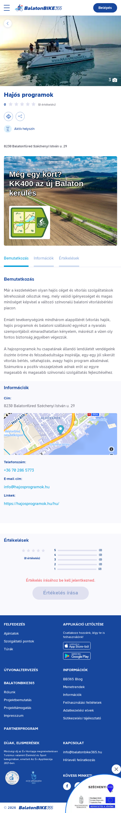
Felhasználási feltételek (82, 702)
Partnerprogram (21, 728)
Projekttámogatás (17, 708)
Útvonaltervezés (21, 670)
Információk (75, 670)
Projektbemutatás (18, 700)
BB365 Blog (73, 679)
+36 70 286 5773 (19, 470)
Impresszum (13, 715)
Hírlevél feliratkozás (79, 760)
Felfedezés (14, 624)
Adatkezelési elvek (78, 710)
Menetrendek (74, 687)
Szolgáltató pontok (19, 641)
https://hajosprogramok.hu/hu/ (31, 503)
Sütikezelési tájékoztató (82, 718)
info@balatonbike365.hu (82, 752)
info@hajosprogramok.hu (27, 487)
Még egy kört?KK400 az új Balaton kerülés (46, 183)
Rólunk (9, 692)
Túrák (8, 649)
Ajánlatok (11, 633)
